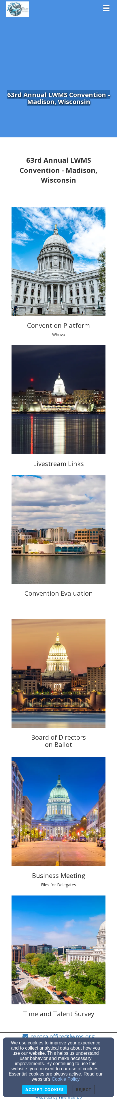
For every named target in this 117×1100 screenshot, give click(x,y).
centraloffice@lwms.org (63, 1036)
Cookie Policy (66, 1079)
